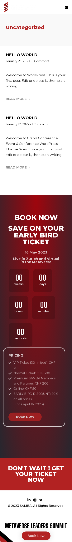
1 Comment (40, 61)
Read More (18, 99)
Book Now (36, 536)
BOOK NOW (25, 379)
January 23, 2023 (18, 61)
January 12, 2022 (17, 124)
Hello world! (22, 55)
